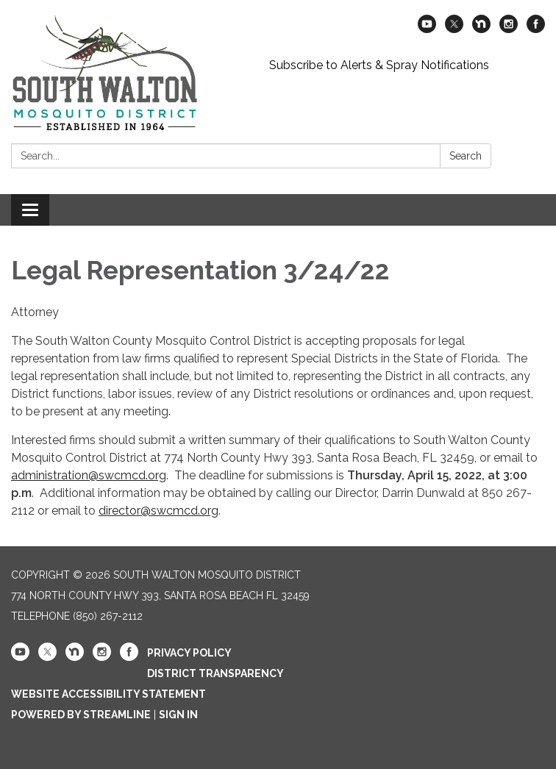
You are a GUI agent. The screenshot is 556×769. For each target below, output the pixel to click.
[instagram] (508, 29)
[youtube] (427, 29)
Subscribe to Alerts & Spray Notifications (379, 65)
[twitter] (454, 29)
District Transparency (215, 673)
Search (465, 156)
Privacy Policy (189, 653)
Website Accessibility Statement (108, 694)
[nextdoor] (481, 29)
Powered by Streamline (81, 714)
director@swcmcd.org (158, 511)
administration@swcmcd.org (88, 475)
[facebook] (536, 29)
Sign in (178, 714)
